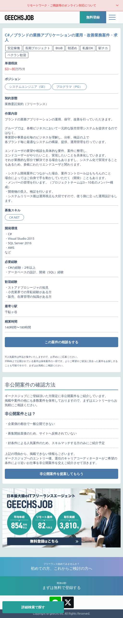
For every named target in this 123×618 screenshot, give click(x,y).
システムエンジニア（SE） (28, 86)
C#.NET (14, 217)
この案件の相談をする (61, 342)
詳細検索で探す (33, 607)
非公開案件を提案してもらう (61, 473)
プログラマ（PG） (69, 86)
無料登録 (93, 17)
